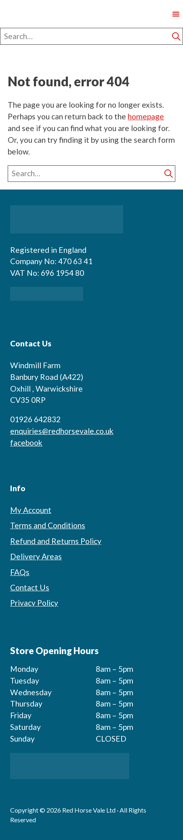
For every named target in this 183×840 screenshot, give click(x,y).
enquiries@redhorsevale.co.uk (62, 431)
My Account (30, 510)
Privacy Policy (34, 602)
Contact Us (29, 587)
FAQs (19, 572)
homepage (146, 116)
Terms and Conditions (47, 525)
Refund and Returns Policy (55, 541)
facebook (26, 442)
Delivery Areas (36, 556)
